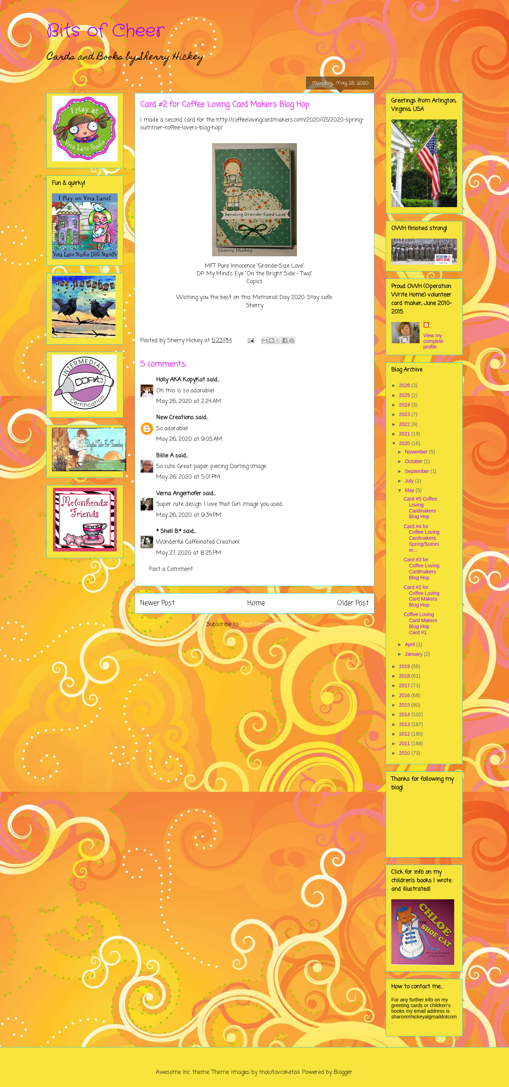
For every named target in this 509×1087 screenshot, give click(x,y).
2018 (405, 676)
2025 (405, 395)
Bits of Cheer (105, 31)
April (410, 644)
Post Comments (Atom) (272, 624)
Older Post (353, 603)
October (414, 461)
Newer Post (157, 603)
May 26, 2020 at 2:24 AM (188, 401)
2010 (405, 753)
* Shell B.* (168, 531)
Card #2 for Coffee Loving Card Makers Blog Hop (421, 596)
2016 (405, 695)
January (414, 654)
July (410, 481)
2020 (405, 443)
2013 (405, 724)
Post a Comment (171, 569)
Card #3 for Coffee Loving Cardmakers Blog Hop (421, 568)
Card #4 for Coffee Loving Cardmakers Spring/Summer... (421, 538)
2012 (405, 734)
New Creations (175, 418)
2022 (405, 424)
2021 (405, 434)
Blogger (343, 1072)
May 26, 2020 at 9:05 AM (189, 439)
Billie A (165, 456)
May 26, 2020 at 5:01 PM (188, 477)
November (417, 452)
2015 (405, 705)
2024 (405, 405)
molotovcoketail (279, 1072)
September (417, 471)
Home (256, 603)
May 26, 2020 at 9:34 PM (188, 515)
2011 (405, 743)
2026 (405, 385)
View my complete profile (433, 341)
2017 (405, 685)
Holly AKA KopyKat (180, 380)
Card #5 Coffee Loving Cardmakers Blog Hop (420, 507)
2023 (405, 414)
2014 (405, 714)
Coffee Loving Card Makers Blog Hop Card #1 (420, 623)
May (410, 490)
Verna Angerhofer (178, 494)
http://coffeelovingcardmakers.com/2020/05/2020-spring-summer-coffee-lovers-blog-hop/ (252, 124)
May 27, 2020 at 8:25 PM (188, 553)
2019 (405, 666)
